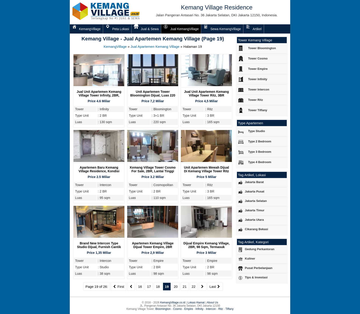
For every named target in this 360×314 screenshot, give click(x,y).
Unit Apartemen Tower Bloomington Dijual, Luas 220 (152, 93)
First (118, 287)
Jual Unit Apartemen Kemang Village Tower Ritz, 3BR (206, 93)
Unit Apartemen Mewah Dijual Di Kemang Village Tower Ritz (206, 169)
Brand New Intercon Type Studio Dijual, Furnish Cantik (99, 245)
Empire (188, 309)
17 (149, 287)
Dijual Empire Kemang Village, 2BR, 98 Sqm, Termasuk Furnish (206, 246)
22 (194, 287)
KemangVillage (115, 46)
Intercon (211, 309)
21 (185, 287)
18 (158, 287)
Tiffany (229, 309)
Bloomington (163, 309)
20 (176, 287)
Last (215, 287)
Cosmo (177, 309)
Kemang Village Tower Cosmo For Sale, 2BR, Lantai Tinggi (153, 169)
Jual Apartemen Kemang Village (155, 46)
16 (140, 287)
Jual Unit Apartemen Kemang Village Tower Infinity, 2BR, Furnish (99, 95)
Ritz (220, 309)
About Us (212, 302)
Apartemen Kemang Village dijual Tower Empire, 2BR (153, 245)
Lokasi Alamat (196, 302)
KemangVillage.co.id (172, 302)
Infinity (199, 309)
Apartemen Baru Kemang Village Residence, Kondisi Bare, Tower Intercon (99, 171)
